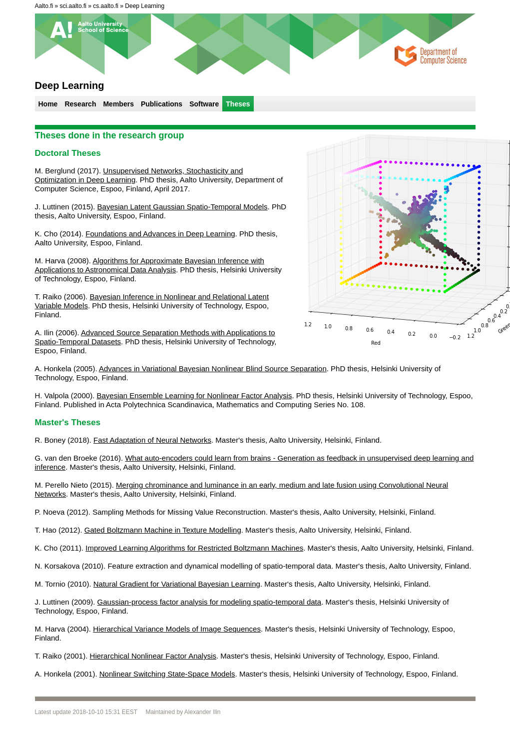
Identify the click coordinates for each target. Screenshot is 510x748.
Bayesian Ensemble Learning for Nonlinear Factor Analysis (194, 395)
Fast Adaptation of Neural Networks (152, 440)
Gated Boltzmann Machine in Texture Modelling (162, 530)
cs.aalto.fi (105, 5)
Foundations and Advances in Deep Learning (160, 233)
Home (48, 104)
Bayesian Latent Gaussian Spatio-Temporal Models (182, 206)
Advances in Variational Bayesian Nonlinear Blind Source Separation (213, 368)
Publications (161, 104)
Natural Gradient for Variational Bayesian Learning (176, 584)
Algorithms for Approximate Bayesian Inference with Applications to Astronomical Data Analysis (149, 265)
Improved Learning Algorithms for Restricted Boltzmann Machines (194, 548)
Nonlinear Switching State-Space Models (167, 674)
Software (204, 104)
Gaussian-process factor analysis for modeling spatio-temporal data (209, 602)
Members (118, 104)
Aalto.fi (44, 5)
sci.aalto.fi (73, 5)
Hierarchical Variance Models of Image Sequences (177, 629)
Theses (238, 104)
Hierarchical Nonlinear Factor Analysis (153, 656)
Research (80, 104)
